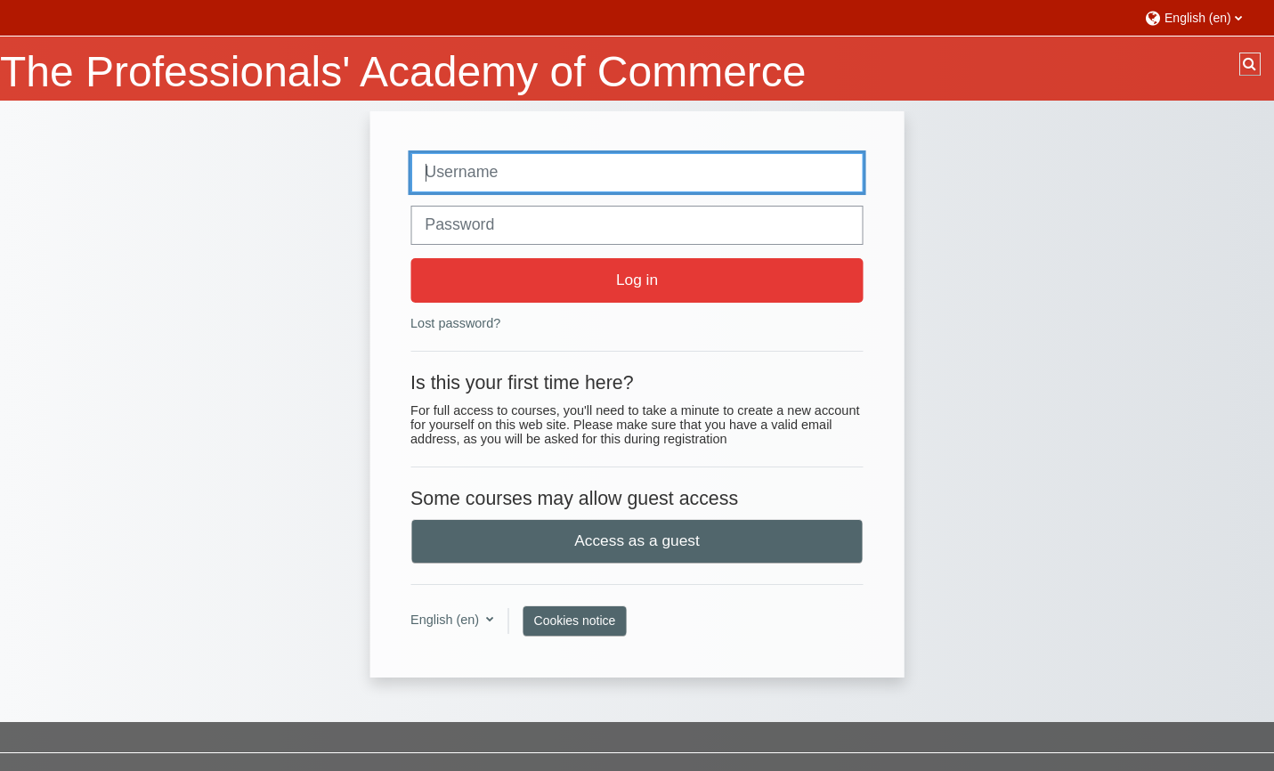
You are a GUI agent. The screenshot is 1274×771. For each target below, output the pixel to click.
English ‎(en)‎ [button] (446, 620)
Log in (637, 279)
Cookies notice (575, 620)
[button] (1200, 17)
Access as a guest (637, 540)
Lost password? (455, 323)
